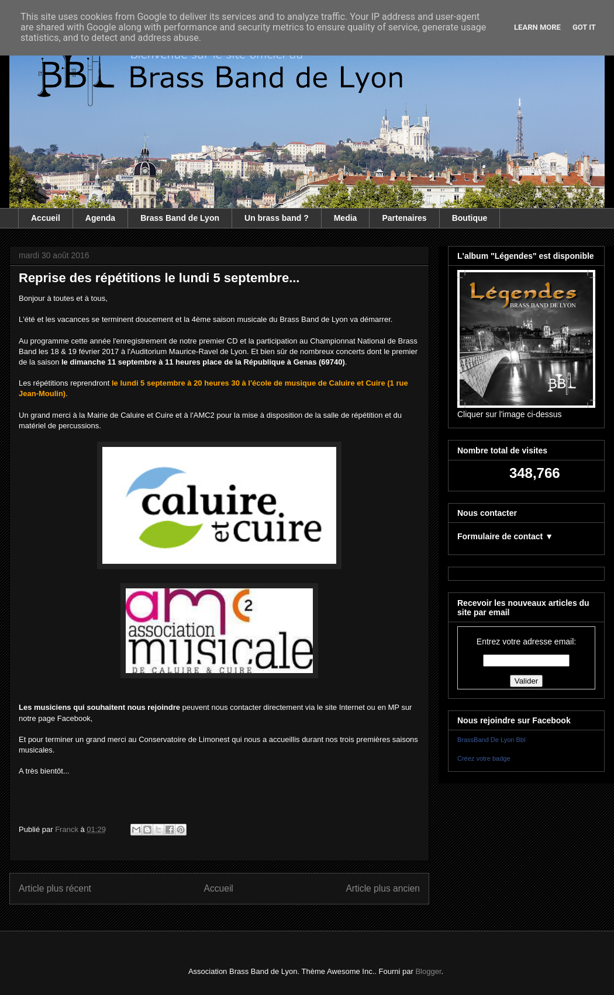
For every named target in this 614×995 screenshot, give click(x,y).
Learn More (537, 27)
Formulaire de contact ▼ (505, 536)
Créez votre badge (483, 758)
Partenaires (404, 218)
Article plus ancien (383, 888)
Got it (584, 27)
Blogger (428, 971)
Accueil (45, 218)
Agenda (100, 218)
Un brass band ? (276, 218)
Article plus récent (55, 888)
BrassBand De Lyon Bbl (491, 739)
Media (345, 218)
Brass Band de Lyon (179, 218)
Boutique (470, 218)
